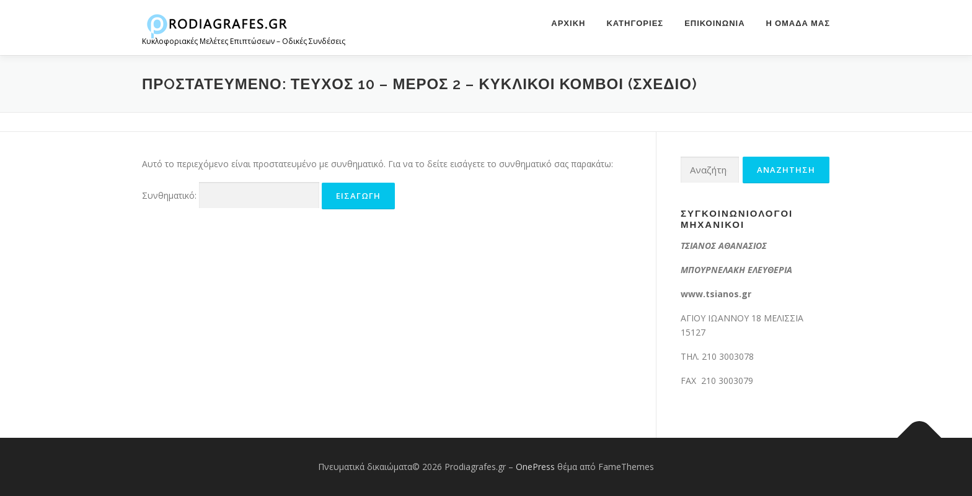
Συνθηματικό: (230, 195)
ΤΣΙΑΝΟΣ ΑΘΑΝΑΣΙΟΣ (724, 245)
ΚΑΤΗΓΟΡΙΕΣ (634, 23)
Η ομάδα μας (798, 23)
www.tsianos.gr (716, 294)
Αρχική (568, 23)
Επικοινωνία (714, 23)
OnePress (535, 466)
